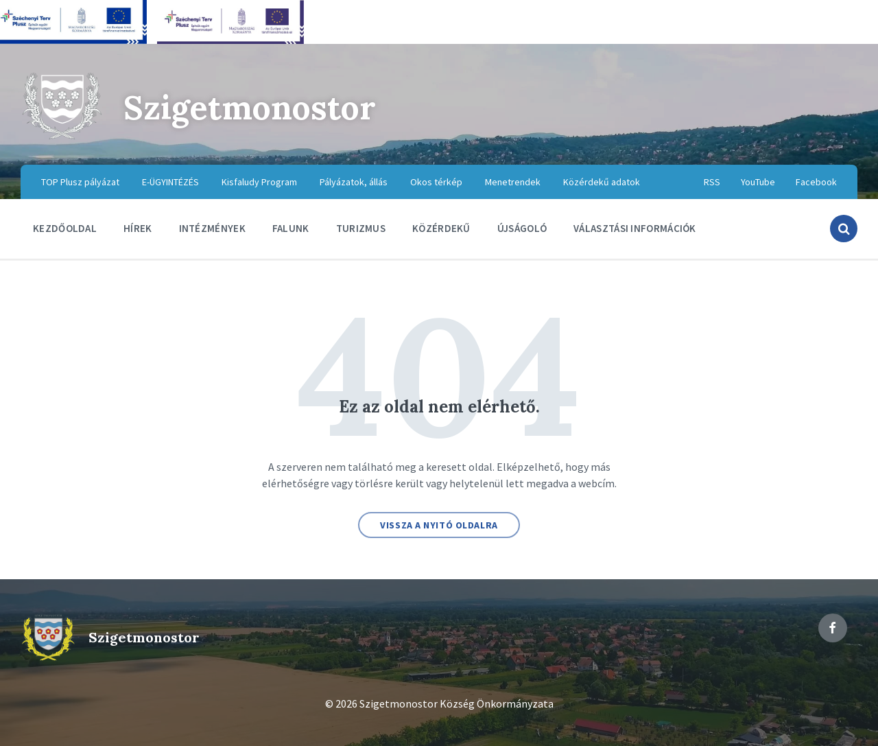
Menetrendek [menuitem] (513, 182)
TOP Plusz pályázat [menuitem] (80, 182)
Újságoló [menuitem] (522, 228)
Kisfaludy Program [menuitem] (259, 182)
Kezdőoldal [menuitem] (65, 228)
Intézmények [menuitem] (212, 228)
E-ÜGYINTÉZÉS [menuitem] (170, 182)
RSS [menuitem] (712, 182)
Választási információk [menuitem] (634, 228)
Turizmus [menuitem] (360, 228)
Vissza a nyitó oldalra (438, 525)
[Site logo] (62, 137)
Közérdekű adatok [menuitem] (601, 182)
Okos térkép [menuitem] (436, 182)
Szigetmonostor (249, 107)
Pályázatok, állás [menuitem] (354, 182)
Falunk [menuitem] (290, 228)
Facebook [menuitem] (816, 182)
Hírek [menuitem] (137, 228)
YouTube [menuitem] (758, 182)
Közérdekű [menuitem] (441, 228)
